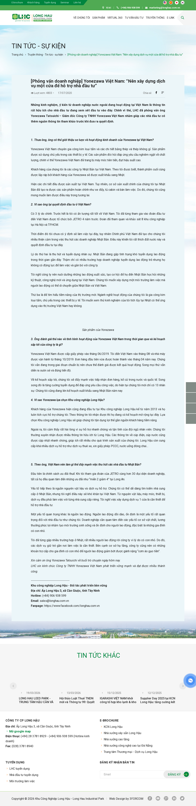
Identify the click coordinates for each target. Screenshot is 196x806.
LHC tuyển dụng (19, 768)
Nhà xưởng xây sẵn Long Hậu (122, 733)
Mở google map (18, 731)
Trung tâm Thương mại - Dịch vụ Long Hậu (130, 752)
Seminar (64, 2)
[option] (37, 688)
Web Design (117, 798)
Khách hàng (33, 2)
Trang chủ (17, 54)
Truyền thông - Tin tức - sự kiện (45, 54)
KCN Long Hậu (113, 727)
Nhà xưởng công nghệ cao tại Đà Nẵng (128, 745)
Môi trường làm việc (22, 781)
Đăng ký (178, 775)
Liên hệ (77, 2)
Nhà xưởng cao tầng (116, 739)
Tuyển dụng (50, 2)
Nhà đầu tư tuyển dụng (23, 775)
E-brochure (17, 2)
